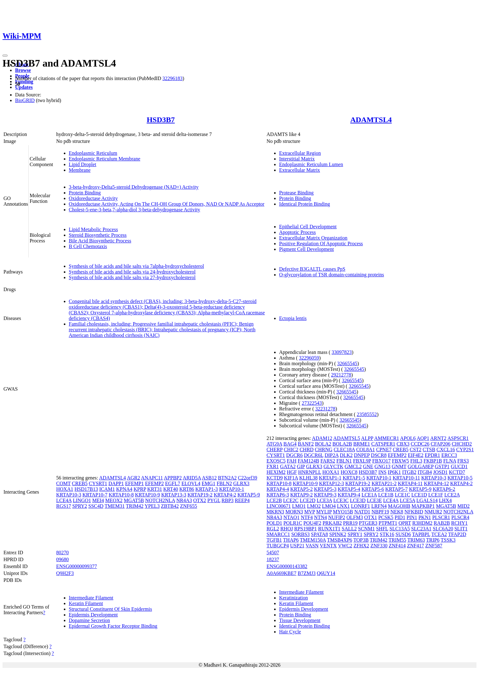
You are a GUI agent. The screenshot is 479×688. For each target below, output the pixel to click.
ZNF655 (188, 506)
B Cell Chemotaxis (88, 246)
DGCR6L (313, 455)
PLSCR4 (460, 517)
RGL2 (273, 528)
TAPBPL (421, 534)
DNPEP (362, 455)
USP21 (297, 545)
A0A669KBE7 (281, 573)
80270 (62, 552)
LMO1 (299, 506)
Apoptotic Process (297, 232)
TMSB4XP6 (339, 540)
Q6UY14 (326, 573)
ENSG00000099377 (76, 566)
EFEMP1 (134, 483)
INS (382, 472)
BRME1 (361, 444)
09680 (62, 559)
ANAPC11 (152, 477)
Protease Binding (296, 192)
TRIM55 (397, 540)
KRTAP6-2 (444, 489)
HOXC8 (349, 472)
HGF (292, 472)
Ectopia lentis (293, 318)
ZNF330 (378, 545)
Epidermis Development (93, 614)
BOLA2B (342, 444)
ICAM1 (107, 489)
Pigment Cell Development (306, 249)
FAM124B (308, 460)
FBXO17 (381, 460)
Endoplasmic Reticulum (93, 153)
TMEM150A (313, 540)
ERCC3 (449, 455)
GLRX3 (241, 483)
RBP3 (228, 500)
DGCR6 (294, 455)
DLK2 (346, 455)
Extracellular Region (300, 153)
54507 (273, 552)
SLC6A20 (443, 528)
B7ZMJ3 (307, 573)
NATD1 (362, 511)
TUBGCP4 (278, 545)
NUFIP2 (336, 517)
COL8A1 (365, 449)
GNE (368, 466)
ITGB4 (425, 472)
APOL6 (408, 438)
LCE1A (369, 494)
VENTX (328, 545)
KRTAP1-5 (354, 477)
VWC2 (345, 545)
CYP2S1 (465, 449)
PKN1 (424, 517)
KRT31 (154, 489)
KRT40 (170, 489)
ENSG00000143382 (287, 566)
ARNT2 (438, 438)
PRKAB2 (332, 523)
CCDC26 (420, 444)
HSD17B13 (86, 489)
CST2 (415, 449)
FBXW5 (400, 460)
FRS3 (463, 460)
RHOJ (286, 528)
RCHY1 (459, 523)
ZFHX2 (361, 545)
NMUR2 (433, 511)
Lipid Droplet (82, 164)
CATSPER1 (383, 444)
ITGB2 (409, 472)
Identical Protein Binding (304, 204)
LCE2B (274, 500)
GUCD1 (459, 466)
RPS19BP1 (305, 528)
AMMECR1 (386, 438)
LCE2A (452, 494)
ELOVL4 (190, 483)
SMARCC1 (278, 534)
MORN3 (294, 511)
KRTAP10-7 (94, 494)
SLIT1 (461, 528)
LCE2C (291, 500)
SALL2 (349, 528)
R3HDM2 (422, 523)
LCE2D (308, 500)
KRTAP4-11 (410, 483)
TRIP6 (433, 540)
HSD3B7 (161, 120)
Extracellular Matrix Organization (313, 238)
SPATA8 (319, 534)
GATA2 (287, 466)
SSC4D (95, 506)
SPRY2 (79, 506)
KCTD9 (275, 477)
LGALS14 (427, 500)
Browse (23, 70)
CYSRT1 (98, 483)
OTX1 (370, 517)
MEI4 (98, 500)
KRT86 (186, 489)
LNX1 (343, 506)
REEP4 (242, 500)
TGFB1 (274, 540)
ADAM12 (322, 438)
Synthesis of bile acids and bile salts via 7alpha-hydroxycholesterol (136, 266)
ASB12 (209, 477)
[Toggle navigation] (5, 56)
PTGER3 (368, 523)
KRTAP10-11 (406, 477)
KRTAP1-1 (330, 477)
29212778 (341, 374)
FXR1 (273, 466)
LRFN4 (379, 506)
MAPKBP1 (423, 506)
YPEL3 (152, 506)
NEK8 (396, 511)
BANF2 (306, 444)
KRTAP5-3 (325, 489)
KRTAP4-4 (278, 489)
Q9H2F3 (65, 573)
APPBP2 (173, 477)
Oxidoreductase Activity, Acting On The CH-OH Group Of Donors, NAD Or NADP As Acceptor (166, 204)
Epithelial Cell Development (308, 226)
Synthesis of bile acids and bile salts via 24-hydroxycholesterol (132, 271)
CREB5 (80, 483)
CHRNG (324, 449)
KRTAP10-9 (147, 494)
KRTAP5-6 (372, 489)
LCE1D (419, 494)
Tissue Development (299, 620)
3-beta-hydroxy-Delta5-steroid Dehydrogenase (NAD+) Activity (134, 187)
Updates (24, 87)
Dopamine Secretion (89, 620)
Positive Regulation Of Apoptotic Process (321, 243)
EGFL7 (172, 483)
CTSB (429, 449)
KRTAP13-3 (173, 494)
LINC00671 (279, 506)
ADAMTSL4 (371, 120)
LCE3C (341, 500)
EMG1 (209, 483)
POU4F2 (312, 523)
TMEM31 (115, 506)
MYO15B (343, 511)
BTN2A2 (227, 477)
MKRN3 (275, 511)
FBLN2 (224, 483)
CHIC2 (291, 449)
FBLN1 (344, 460)
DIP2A (332, 455)
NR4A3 (184, 500)
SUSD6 (403, 534)
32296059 (309, 357)
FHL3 (416, 460)
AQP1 (423, 438)
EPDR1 (432, 455)
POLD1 (274, 523)
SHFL (382, 528)
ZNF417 (415, 545)
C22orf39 (247, 477)
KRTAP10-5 (460, 477)
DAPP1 (116, 483)
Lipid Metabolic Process (93, 229)
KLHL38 (308, 477)
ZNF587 (433, 545)
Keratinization (293, 597)
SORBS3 (300, 534)
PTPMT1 (387, 523)
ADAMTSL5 (346, 438)
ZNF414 (397, 545)
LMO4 (329, 506)
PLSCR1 (441, 517)
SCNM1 (366, 528)
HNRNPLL (309, 472)
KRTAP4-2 (225, 494)
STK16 (387, 534)
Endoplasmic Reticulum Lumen (311, 164)
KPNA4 (124, 489)
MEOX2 (114, 500)
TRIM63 (416, 540)
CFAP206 (440, 444)
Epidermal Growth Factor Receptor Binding (113, 626)
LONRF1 (360, 506)
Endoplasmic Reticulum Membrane (104, 158)
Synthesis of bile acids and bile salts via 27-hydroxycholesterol (132, 277)
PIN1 (411, 517)
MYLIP (324, 511)
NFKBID (414, 511)
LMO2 (314, 506)
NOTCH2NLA (160, 500)
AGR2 (133, 477)
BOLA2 (323, 444)
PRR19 (350, 523)
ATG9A (274, 444)
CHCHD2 (462, 444)
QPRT (405, 523)
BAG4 (290, 444)
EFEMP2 (154, 483)
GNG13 (383, 466)
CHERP (275, 449)
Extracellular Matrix (299, 170)
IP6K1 (394, 472)
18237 (273, 559)
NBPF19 (380, 511)
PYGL (213, 500)
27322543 (312, 403)
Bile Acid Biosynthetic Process (100, 240)
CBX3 (403, 444)
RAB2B (442, 523)
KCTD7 (457, 472)
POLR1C (293, 523)
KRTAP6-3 (278, 494)
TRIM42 (134, 506)
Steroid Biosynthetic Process (98, 235)
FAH (291, 460)
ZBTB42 (170, 506)
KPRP (140, 489)
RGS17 (63, 506)
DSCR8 (379, 455)
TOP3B (361, 540)
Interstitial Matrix (297, 158)
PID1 (400, 517)
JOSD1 (440, 472)
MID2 (463, 506)
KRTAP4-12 (436, 483)
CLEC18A (344, 449)
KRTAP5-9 (249, 494)
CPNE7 (384, 449)
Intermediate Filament (91, 597)
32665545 (347, 363)
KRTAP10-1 (231, 489)
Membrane (80, 170)
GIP (301, 466)
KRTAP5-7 (396, 489)
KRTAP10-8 (121, 494)
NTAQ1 (292, 517)
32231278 (325, 408)
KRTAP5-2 (301, 489)
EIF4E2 (415, 455)
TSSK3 (448, 540)
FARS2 (327, 460)
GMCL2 (352, 466)
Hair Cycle (290, 631)
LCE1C (402, 494)
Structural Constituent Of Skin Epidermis (110, 609)
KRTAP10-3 (68, 494)
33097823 (342, 352)
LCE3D (358, 500)
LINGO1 (82, 500)
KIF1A (291, 477)
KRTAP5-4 (349, 489)
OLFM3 (354, 517)
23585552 (367, 414)
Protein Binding (85, 192)
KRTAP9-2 (301, 494)
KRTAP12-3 (331, 483)
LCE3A (324, 500)
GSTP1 (442, 466)
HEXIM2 (276, 472)
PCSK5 (386, 517)
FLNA (449, 460)
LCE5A (407, 500)
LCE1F (435, 494)
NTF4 (307, 517)
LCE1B (386, 494)
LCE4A (64, 500)
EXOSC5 (276, 460)
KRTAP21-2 (384, 483)
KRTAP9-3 (325, 494)
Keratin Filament (86, 603)
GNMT (399, 466)
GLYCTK (333, 466)
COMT (63, 483)
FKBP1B (433, 460)
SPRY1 (355, 534)
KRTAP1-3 (206, 489)
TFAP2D (457, 534)
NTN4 (320, 517)
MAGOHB (399, 506)
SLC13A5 (399, 528)
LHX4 (445, 500)
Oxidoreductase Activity (93, 198)
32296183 (172, 78)
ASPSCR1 (458, 438)
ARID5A (192, 477)
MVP (309, 511)
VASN (312, 545)
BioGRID (25, 100)
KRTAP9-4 (349, 494)
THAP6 (291, 540)
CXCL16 (446, 449)
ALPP (367, 438)
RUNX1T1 (329, 528)
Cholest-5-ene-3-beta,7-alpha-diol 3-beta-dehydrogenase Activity (134, 209)
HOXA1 (64, 489)
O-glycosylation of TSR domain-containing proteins (331, 274)
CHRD (306, 449)
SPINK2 (337, 534)
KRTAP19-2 (199, 494)
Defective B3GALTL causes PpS (312, 269)
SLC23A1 (421, 528)
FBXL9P (362, 460)
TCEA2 (439, 534)
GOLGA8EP (420, 466)
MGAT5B (134, 500)
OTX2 (199, 500)
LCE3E (374, 500)
